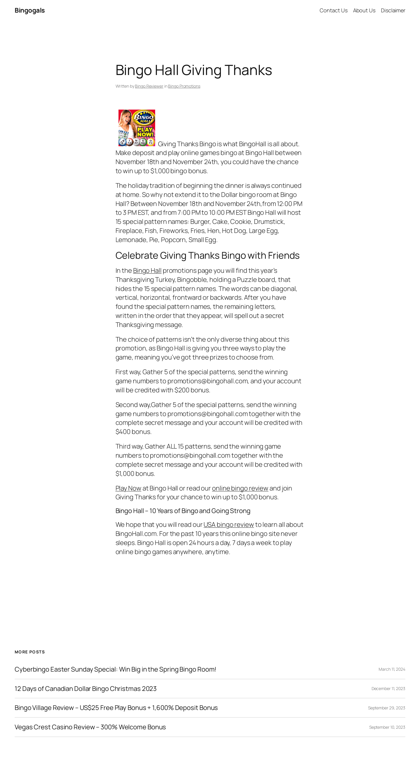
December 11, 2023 (388, 688)
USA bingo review (229, 524)
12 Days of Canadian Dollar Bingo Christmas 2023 (86, 688)
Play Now (128, 488)
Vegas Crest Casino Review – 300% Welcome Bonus (90, 727)
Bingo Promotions (184, 86)
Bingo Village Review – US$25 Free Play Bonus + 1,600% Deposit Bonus (116, 707)
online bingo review (240, 488)
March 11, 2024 (392, 669)
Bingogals (30, 10)
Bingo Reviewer (149, 86)
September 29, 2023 (386, 708)
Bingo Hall (147, 270)
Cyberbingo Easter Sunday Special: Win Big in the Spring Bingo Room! (115, 669)
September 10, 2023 (387, 727)
